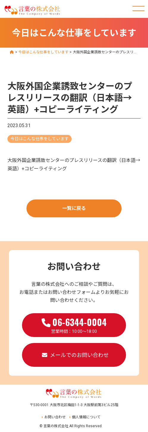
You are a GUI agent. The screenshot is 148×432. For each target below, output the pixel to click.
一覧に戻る (74, 208)
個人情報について (86, 417)
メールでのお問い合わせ (79, 355)
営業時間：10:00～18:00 (74, 324)
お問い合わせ (55, 417)
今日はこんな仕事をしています (39, 138)
